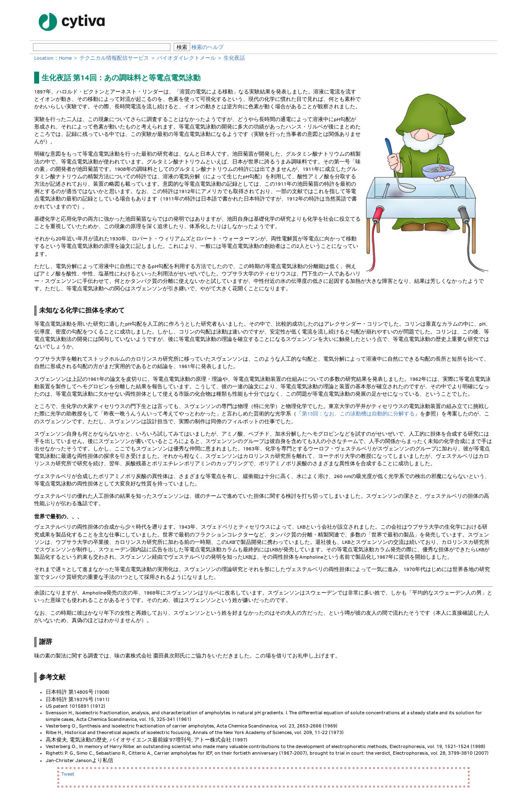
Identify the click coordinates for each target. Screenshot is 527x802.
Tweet (68, 774)
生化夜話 (234, 58)
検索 (182, 47)
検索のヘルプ (207, 47)
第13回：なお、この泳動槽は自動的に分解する (358, 414)
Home (65, 58)
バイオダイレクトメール (186, 58)
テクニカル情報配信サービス (114, 58)
